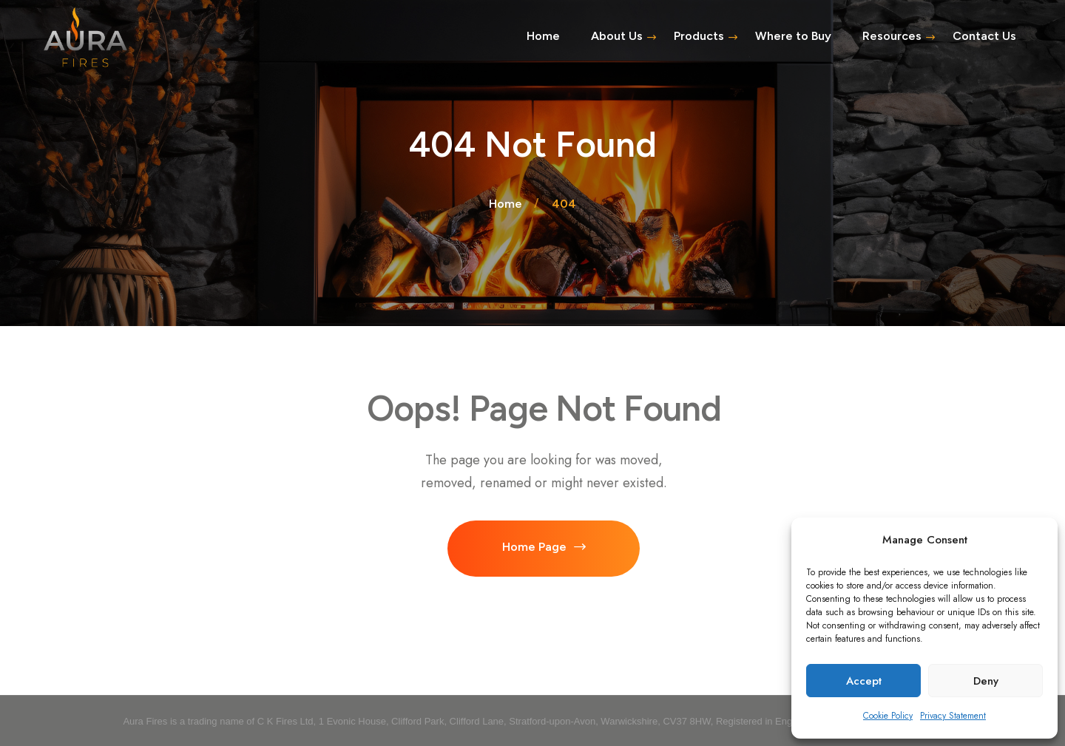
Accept (864, 681)
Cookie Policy (888, 715)
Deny (985, 681)
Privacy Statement (953, 715)
